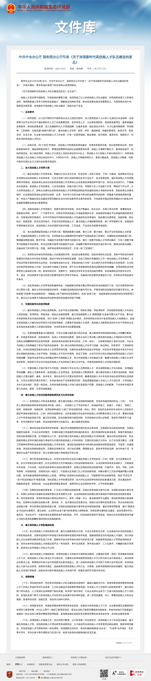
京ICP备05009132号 (64, 674)
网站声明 (22, 671)
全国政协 (31, 664)
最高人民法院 (62, 664)
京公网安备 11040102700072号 (50, 678)
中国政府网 (20, 657)
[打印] (119, 643)
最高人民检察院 (79, 664)
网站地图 (34, 671)
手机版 (104, 674)
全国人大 (19, 664)
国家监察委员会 (45, 664)
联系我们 (47, 671)
